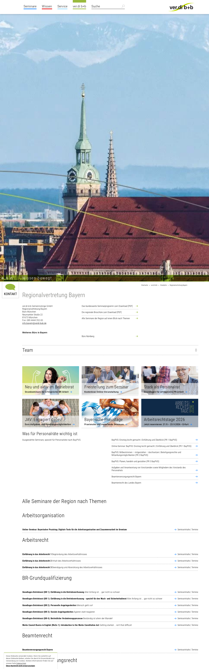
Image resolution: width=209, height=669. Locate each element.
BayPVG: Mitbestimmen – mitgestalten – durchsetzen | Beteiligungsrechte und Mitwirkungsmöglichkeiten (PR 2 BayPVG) (146, 453)
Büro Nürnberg (88, 336)
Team (27, 350)
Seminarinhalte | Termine (188, 529)
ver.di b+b (79, 6)
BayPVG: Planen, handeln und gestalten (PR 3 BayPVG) (135, 461)
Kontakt (10, 293)
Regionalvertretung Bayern (178, 285)
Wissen (47, 6)
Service (62, 6)
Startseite (144, 285)
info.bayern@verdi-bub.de (34, 323)
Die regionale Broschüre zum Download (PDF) (102, 312)
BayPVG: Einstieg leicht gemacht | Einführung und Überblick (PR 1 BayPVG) (144, 439)
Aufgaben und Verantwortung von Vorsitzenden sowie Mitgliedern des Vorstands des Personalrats (149, 469)
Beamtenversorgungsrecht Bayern (126, 476)
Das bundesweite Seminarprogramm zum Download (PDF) (107, 306)
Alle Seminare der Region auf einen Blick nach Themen (106, 318)
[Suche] (108, 6)
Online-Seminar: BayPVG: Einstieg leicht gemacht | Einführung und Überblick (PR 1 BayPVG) (151, 446)
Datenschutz (21, 663)
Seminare (30, 6)
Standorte (163, 285)
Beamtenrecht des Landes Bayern (126, 482)
